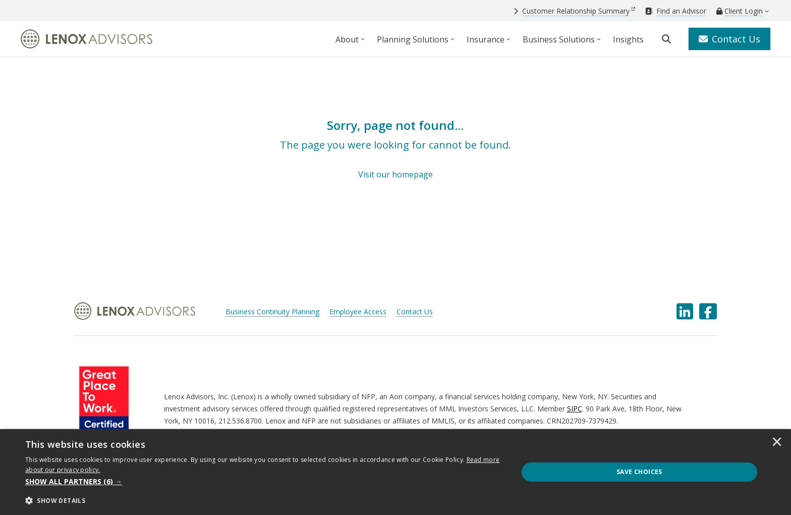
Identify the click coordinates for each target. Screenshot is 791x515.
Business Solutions (559, 39)
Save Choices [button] (639, 471)
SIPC (574, 408)
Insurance (485, 39)
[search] (666, 39)
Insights (628, 39)
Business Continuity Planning (272, 311)
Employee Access (357, 311)
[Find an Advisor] (675, 11)
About (347, 39)
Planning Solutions (412, 39)
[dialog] (395, 472)
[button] (264, 481)
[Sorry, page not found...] (395, 149)
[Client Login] (739, 11)
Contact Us (729, 39)
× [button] (776, 443)
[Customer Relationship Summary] (574, 11)
